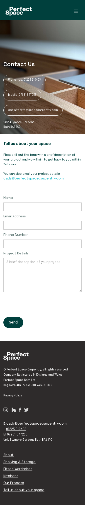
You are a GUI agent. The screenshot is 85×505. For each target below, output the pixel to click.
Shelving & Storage (19, 462)
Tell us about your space (23, 490)
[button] (76, 11)
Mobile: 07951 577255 (22, 95)
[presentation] (37, 303)
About (8, 455)
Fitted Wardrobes (17, 469)
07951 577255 (17, 434)
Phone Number (15, 235)
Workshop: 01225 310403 (24, 80)
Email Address (14, 216)
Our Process (13, 483)
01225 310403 (16, 429)
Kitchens (10, 476)
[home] (18, 11)
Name (8, 198)
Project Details (16, 253)
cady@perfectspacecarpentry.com (33, 110)
